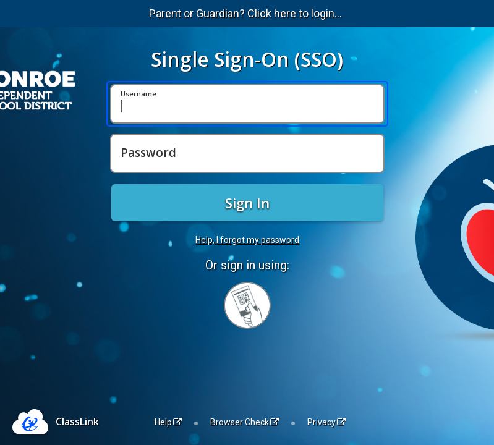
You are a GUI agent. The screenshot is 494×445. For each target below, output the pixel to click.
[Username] (247, 103)
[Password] (247, 153)
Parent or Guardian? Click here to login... (245, 13)
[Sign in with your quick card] (247, 305)
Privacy (326, 422)
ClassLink (77, 421)
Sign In (247, 202)
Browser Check (244, 422)
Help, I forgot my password (247, 240)
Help (168, 422)
